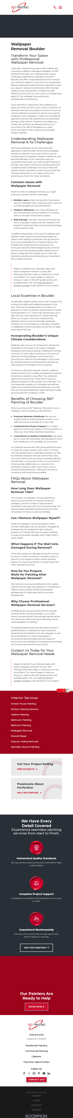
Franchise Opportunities (36, 1062)
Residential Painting (36, 1045)
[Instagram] (34, 1073)
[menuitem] (36, 704)
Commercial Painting (36, 1051)
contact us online (22, 285)
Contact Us (36, 1079)
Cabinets (36, 1056)
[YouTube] (44, 1073)
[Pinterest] (39, 1073)
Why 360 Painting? (36, 947)
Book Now (36, 1006)
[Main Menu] (60, 7)
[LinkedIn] (49, 1073)
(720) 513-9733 (44, 283)
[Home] (19, 7)
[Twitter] (29, 1073)
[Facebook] (24, 1073)
